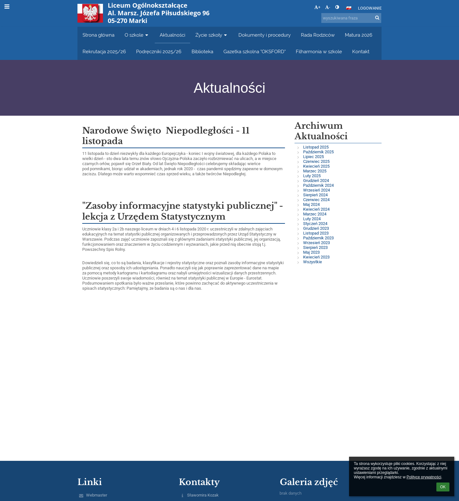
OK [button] (443, 487)
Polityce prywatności (423, 477)
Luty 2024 (312, 218)
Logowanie (370, 8)
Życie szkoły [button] (211, 35)
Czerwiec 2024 (316, 199)
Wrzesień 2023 (316, 242)
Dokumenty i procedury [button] (264, 35)
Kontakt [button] (360, 51)
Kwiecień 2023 (316, 257)
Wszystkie (312, 261)
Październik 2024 (318, 185)
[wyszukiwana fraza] (351, 18)
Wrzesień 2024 (316, 190)
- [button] (327, 7)
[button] (348, 8)
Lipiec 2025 (313, 156)
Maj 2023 (311, 252)
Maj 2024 (311, 204)
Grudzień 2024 (316, 180)
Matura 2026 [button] (358, 35)
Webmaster (96, 495)
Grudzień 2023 (316, 228)
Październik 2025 (318, 151)
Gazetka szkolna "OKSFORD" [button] (254, 51)
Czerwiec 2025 (316, 161)
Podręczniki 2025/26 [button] (158, 51)
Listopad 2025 (316, 147)
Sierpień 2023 (315, 247)
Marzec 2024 (314, 214)
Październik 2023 (318, 238)
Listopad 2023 (316, 233)
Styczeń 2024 (315, 223)
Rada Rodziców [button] (318, 35)
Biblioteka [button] (202, 51)
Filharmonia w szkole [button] (319, 51)
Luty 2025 (312, 175)
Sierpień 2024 (315, 194)
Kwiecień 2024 (316, 209)
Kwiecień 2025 (316, 166)
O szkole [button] (137, 35)
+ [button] (317, 7)
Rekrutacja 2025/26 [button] (104, 51)
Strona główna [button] (98, 35)
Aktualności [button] (172, 35)
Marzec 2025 (314, 171)
